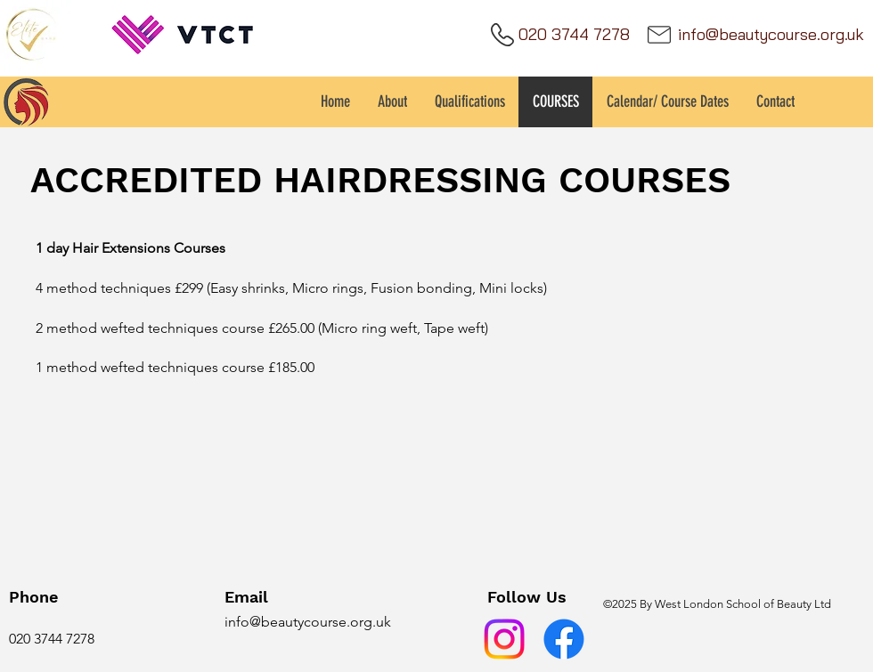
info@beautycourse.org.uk (307, 621)
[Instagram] (504, 639)
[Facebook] (564, 639)
